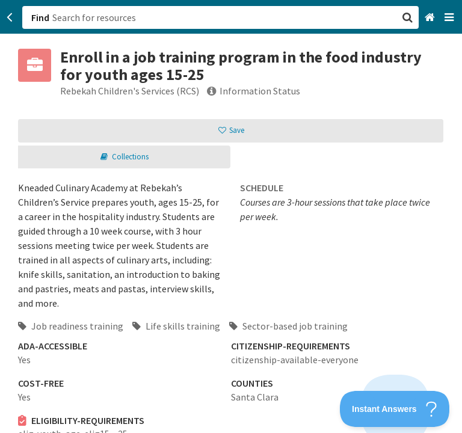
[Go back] (10, 17)
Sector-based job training (288, 326)
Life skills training (176, 326)
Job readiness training (70, 326)
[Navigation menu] (450, 18)
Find (40, 17)
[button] (231, 216)
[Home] (431, 18)
